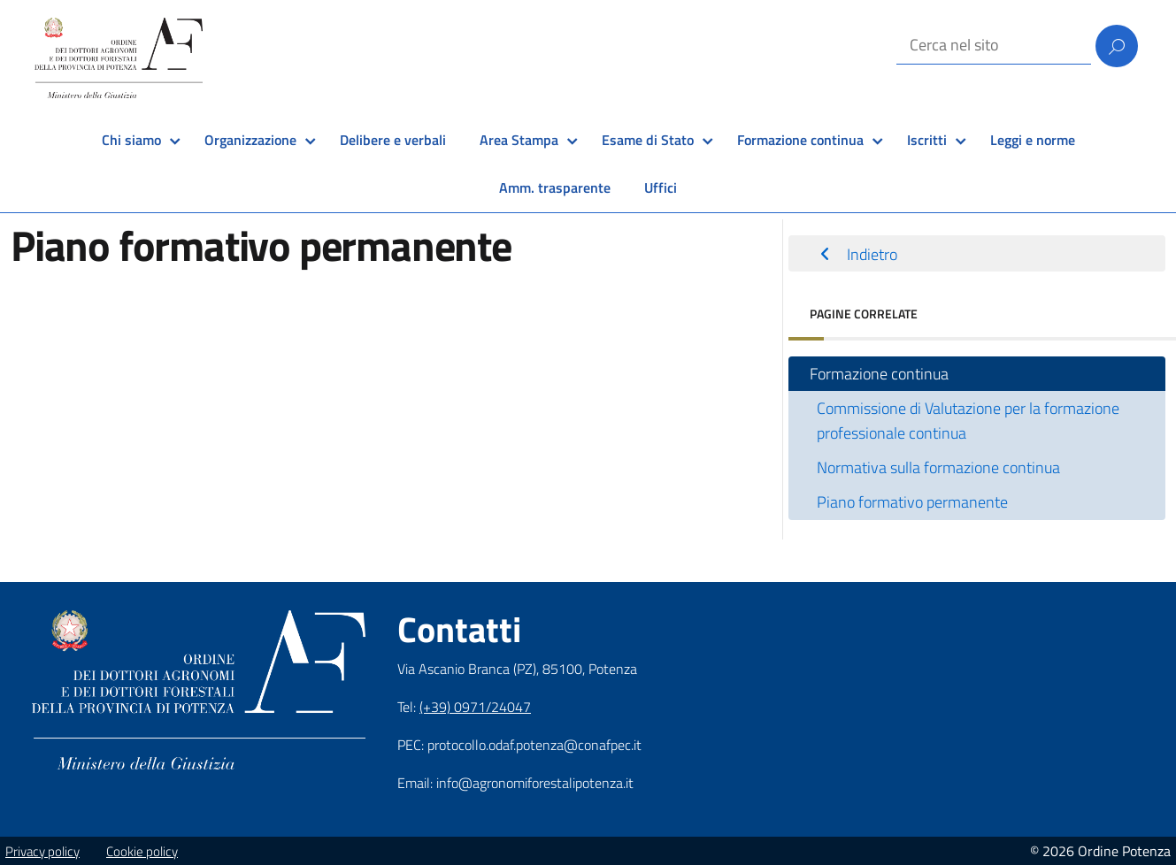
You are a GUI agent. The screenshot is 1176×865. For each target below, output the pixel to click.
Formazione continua (800, 139)
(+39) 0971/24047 (475, 706)
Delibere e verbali (393, 139)
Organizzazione (250, 139)
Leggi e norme (1032, 139)
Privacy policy (42, 851)
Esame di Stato (648, 139)
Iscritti (927, 139)
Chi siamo (131, 139)
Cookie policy (142, 851)
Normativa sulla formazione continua (938, 467)
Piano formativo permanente (912, 502)
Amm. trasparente (555, 187)
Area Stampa (519, 139)
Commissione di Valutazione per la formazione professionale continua (968, 420)
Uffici (660, 187)
